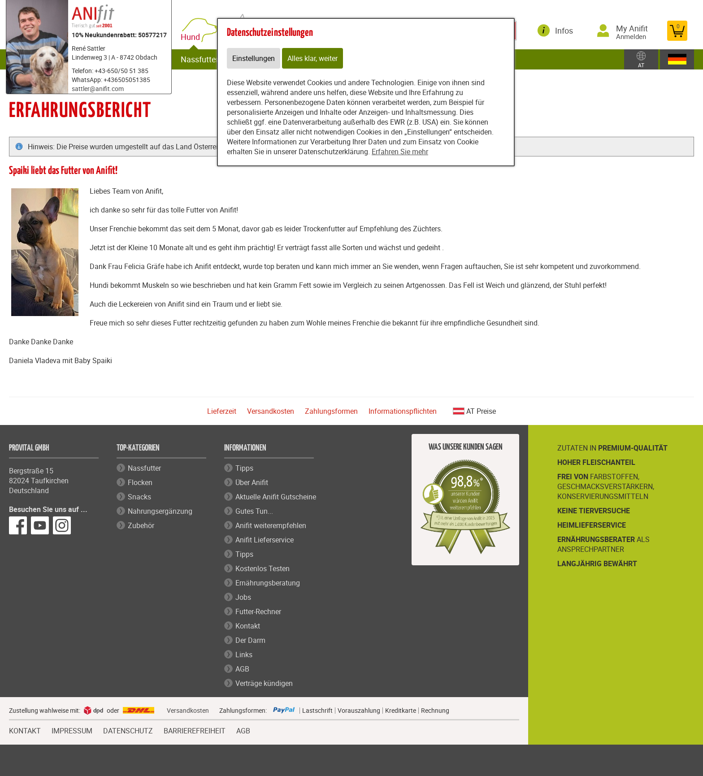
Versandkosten (270, 411)
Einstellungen (253, 58)
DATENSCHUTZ (128, 730)
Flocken (140, 482)
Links (243, 654)
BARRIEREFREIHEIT (195, 730)
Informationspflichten (403, 411)
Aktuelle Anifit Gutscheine (275, 497)
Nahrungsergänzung (160, 511)
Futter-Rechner (258, 611)
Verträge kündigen (264, 683)
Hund (192, 37)
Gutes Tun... (254, 511)
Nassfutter (200, 59)
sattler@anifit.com (98, 88)
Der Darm (250, 640)
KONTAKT (25, 730)
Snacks (139, 497)
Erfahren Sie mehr (400, 151)
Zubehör (141, 525)
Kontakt (247, 626)
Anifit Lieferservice (264, 540)
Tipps (244, 468)
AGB (242, 669)
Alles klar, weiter (312, 58)
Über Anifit (251, 482)
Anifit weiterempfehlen (270, 525)
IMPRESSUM (72, 730)
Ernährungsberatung (267, 583)
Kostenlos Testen (262, 568)
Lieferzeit (221, 411)
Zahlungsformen (331, 411)
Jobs (243, 597)
